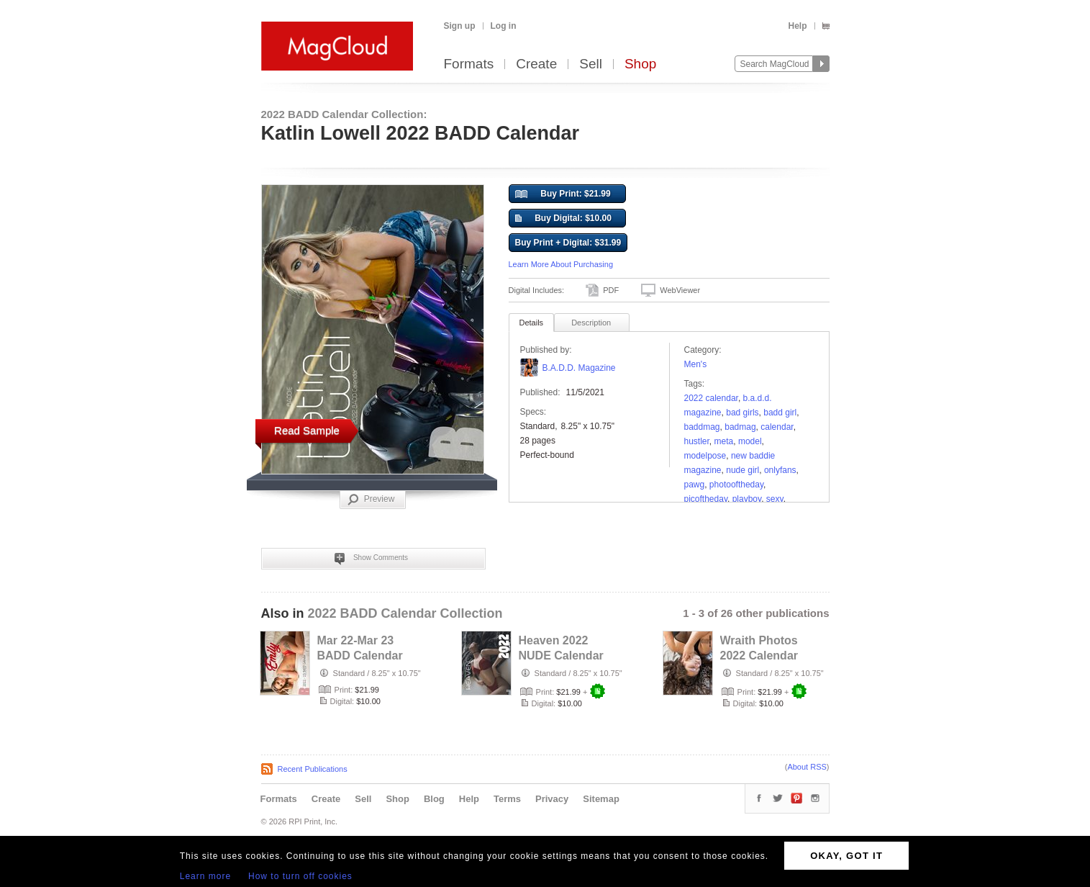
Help (797, 26)
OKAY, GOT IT (846, 855)
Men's (695, 364)
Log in (504, 26)
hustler (696, 441)
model (750, 441)
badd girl (779, 413)
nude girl (742, 470)
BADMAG (740, 427)
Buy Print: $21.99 (563, 194)
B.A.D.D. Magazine (579, 368)
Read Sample (307, 430)
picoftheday (706, 499)
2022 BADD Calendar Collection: (344, 114)
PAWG (694, 484)
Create (536, 64)
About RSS (806, 766)
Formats (469, 64)
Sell (590, 64)
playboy (746, 499)
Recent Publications (313, 769)
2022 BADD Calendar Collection (405, 613)
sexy (775, 499)
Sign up (460, 26)
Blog (434, 798)
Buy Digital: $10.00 (563, 219)
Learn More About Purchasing (561, 264)
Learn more (205, 876)
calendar (776, 427)
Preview (371, 499)
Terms (507, 798)
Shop (640, 64)
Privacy (551, 798)
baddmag (702, 427)
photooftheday (736, 484)
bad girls (742, 413)
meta (724, 441)
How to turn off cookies (300, 876)
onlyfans (780, 470)
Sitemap (601, 798)
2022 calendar (711, 398)
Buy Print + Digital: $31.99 (568, 243)
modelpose (705, 456)
